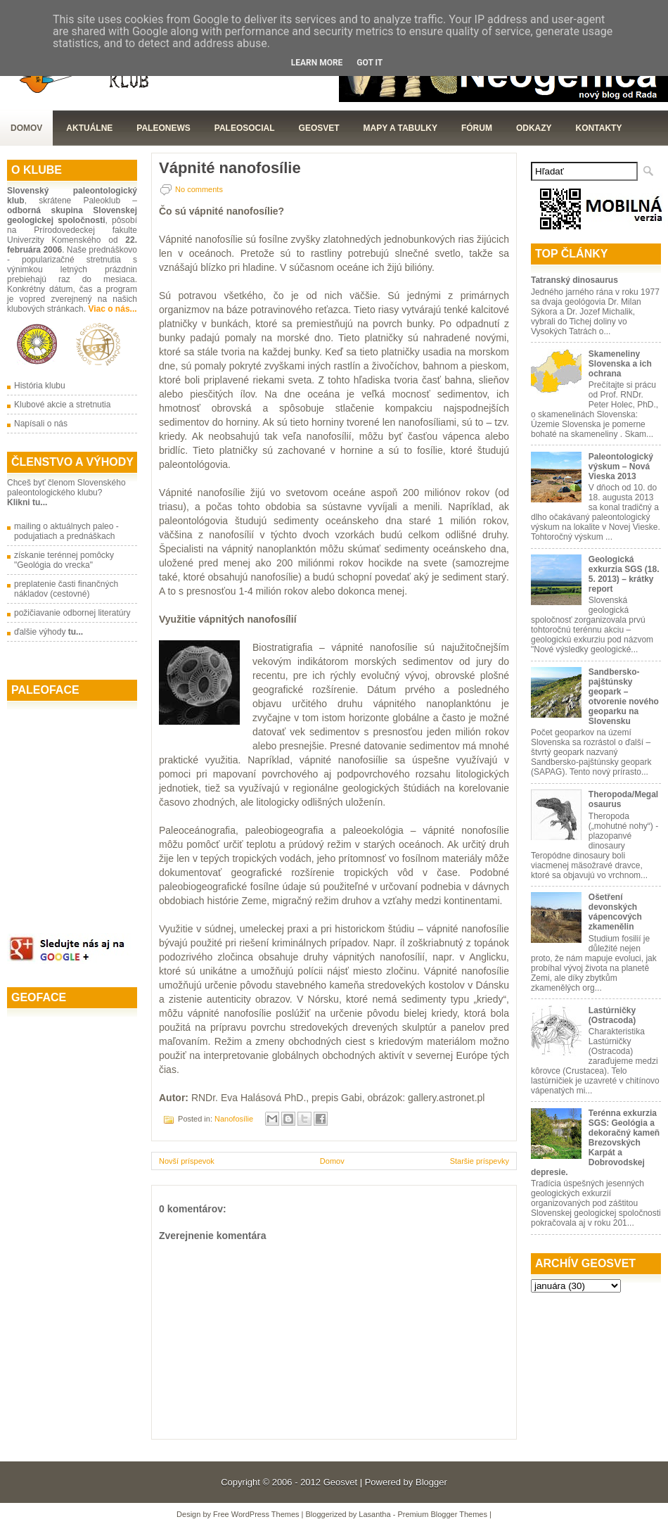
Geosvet (340, 1482)
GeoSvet (319, 128)
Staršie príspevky (479, 1161)
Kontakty (599, 128)
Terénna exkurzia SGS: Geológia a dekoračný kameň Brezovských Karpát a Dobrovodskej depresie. (595, 1142)
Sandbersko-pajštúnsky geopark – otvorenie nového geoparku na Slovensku (624, 696)
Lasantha (374, 1514)
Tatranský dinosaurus (574, 280)
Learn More (317, 63)
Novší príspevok (186, 1161)
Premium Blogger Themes (442, 1514)
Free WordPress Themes (256, 1514)
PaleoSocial (244, 128)
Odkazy (534, 128)
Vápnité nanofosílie (230, 168)
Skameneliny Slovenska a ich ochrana (620, 364)
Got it (370, 63)
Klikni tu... (27, 502)
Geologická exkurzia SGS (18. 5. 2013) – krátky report (624, 574)
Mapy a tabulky (400, 128)
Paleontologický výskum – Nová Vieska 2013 (621, 466)
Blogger (431, 1482)
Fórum (476, 128)
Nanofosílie (233, 1119)
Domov (26, 128)
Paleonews (163, 128)
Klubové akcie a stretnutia (62, 405)
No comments (199, 189)
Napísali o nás (41, 424)
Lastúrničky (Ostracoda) (612, 1015)
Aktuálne (89, 128)
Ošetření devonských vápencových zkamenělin (615, 912)
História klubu (39, 386)
